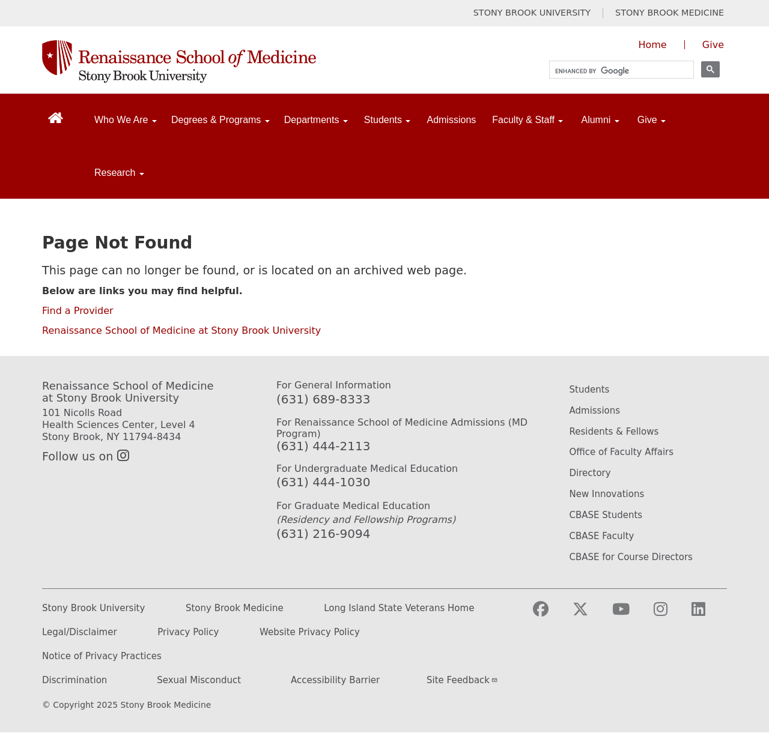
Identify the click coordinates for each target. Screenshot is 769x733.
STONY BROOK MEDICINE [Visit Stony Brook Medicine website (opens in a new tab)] (669, 12)
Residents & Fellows (614, 431)
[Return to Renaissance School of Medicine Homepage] (55, 117)
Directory (590, 473)
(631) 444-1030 (323, 482)
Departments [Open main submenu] (316, 120)
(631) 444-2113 (323, 446)
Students (590, 389)
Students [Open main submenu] (387, 120)
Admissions (451, 120)
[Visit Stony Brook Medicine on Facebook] (550, 614)
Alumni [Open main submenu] (600, 120)
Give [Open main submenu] (651, 120)
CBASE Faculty (602, 536)
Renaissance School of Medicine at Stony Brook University (181, 330)
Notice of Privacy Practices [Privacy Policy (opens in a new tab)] (102, 656)
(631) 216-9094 (323, 533)
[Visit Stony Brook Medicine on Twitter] (590, 614)
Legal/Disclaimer (79, 632)
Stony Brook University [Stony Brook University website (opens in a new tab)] (93, 608)
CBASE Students (606, 515)
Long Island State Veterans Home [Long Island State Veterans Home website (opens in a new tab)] (399, 608)
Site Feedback (462, 680)
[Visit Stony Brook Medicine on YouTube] (630, 614)
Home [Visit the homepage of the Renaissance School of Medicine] (652, 44)
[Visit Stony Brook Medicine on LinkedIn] (708, 614)
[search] (616, 71)
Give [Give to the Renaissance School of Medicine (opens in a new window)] (713, 44)
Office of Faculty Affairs (622, 452)
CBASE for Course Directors (631, 557)
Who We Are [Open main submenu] (125, 120)
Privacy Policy (188, 632)
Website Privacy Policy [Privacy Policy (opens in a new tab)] (310, 632)
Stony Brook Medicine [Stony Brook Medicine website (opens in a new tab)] (235, 608)
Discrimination (74, 680)
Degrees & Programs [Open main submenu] (220, 120)
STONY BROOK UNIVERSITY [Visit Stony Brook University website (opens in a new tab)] (532, 12)
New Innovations (607, 494)
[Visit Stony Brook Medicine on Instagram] (670, 614)
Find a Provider (78, 310)
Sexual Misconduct (199, 680)
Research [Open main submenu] (119, 172)
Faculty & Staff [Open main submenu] (527, 120)
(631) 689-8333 (323, 399)
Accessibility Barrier (335, 680)
